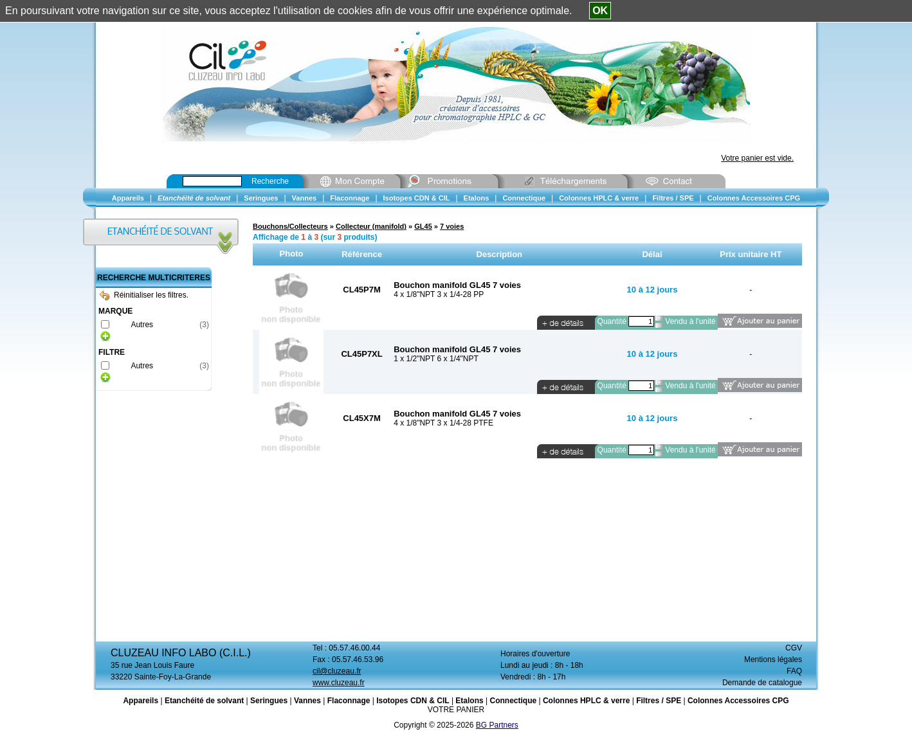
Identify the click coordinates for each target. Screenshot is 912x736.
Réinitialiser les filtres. (144, 295)
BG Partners (497, 725)
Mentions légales (773, 659)
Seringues (268, 700)
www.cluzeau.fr (339, 682)
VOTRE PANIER (456, 709)
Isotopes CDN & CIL (412, 700)
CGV (793, 647)
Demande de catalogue (762, 682)
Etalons (469, 700)
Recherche (270, 181)
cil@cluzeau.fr (337, 671)
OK (600, 10)
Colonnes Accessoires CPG (738, 700)
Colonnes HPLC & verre (586, 700)
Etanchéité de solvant (204, 700)
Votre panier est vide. (757, 158)
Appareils (140, 700)
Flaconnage (348, 700)
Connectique (512, 700)
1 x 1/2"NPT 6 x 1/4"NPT (436, 358)
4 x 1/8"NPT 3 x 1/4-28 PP (439, 294)
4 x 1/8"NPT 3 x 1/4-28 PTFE (443, 422)
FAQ (794, 671)
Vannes (307, 700)
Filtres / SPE (658, 700)
